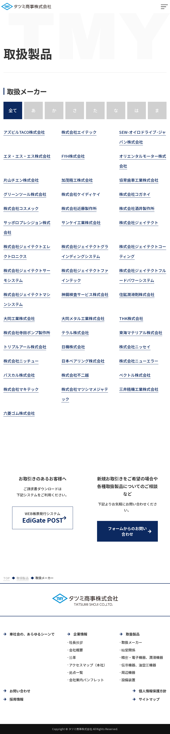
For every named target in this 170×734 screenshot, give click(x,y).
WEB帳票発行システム (42, 518)
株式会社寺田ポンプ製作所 (26, 333)
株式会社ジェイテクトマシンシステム (26, 299)
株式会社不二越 (75, 375)
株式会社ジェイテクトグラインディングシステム (84, 251)
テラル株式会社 (75, 333)
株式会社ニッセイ (134, 347)
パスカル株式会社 (19, 375)
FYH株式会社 (73, 156)
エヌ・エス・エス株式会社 (26, 156)
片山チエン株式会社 (21, 180)
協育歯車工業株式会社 (138, 180)
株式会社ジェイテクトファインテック (84, 275)
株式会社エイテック (79, 132)
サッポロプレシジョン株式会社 (26, 228)
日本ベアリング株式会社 (82, 361)
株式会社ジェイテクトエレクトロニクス (26, 251)
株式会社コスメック (21, 209)
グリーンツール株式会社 (24, 194)
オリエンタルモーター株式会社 (142, 161)
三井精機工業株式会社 (138, 389)
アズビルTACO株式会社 (24, 132)
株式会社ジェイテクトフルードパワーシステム (142, 275)
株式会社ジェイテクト (138, 223)
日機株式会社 (73, 347)
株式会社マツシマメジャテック (84, 394)
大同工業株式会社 (19, 319)
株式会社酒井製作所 (136, 209)
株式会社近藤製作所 (79, 209)
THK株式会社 (131, 319)
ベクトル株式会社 (134, 375)
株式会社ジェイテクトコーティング (142, 251)
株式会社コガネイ (134, 194)
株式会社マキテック (21, 389)
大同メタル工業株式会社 (82, 319)
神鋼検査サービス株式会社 (84, 295)
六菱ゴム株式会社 (19, 413)
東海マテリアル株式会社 (140, 333)
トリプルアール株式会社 (24, 347)
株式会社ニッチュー (21, 361)
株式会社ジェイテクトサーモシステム (26, 275)
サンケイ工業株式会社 (81, 223)
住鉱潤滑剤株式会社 (136, 295)
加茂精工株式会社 (77, 180)
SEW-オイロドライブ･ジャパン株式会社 (142, 137)
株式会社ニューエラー (138, 361)
